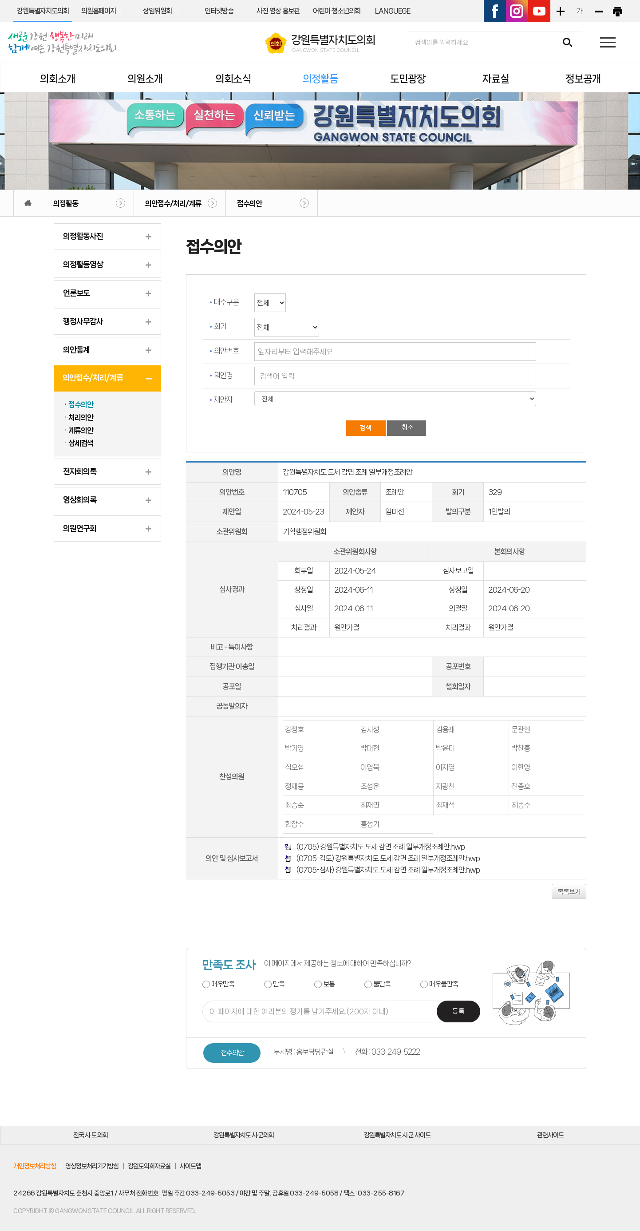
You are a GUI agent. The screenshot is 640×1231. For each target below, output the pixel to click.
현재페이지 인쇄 (617, 11)
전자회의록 (79, 471)
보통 (329, 984)
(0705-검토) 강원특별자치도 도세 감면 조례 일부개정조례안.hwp (386, 858)
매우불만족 (443, 984)
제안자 (223, 400)
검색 (570, 43)
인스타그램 (517, 11)
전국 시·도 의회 (90, 1135)
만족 (278, 984)
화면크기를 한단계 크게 (560, 11)
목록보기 (569, 891)
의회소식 (233, 78)
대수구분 (226, 302)
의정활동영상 (83, 265)
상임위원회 (157, 11)
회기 (220, 326)
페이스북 (495, 11)
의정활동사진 (83, 236)
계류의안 (80, 430)
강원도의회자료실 (149, 1166)
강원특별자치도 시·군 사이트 (397, 1135)
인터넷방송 (219, 11)
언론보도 (76, 293)
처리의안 (80, 417)
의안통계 (76, 350)
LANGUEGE (392, 11)
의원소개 (145, 78)
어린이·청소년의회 (336, 11)
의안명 (223, 375)
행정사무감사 (83, 321)
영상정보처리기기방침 (92, 1166)
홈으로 (27, 203)
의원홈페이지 (98, 11)
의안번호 (226, 351)
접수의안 (249, 203)
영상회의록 (79, 500)
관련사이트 (550, 1135)
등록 (458, 1011)
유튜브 (539, 11)
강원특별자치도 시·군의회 (243, 1135)
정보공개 (583, 78)
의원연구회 (79, 528)
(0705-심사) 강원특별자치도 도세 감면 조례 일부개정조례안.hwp (386, 870)
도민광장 (408, 78)
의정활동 (320, 78)
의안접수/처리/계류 (173, 203)
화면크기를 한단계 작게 (598, 11)
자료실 (495, 78)
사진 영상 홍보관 (278, 11)
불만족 (382, 984)
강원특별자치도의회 (43, 11)
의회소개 (57, 78)
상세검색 (80, 443)
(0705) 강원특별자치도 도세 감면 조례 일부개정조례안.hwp (379, 847)
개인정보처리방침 (34, 1166)
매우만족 (222, 984)
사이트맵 (190, 1166)
